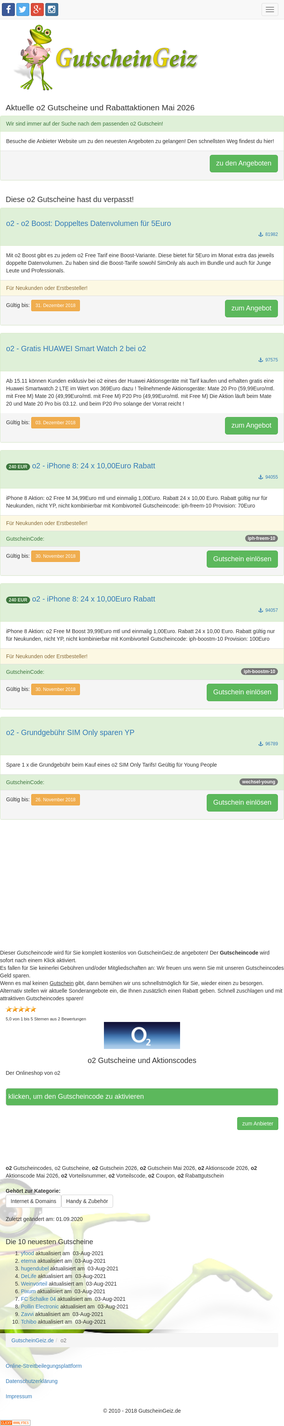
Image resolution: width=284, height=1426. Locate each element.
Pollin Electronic (40, 1306)
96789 (268, 743)
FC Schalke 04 (38, 1299)
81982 (268, 234)
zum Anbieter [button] (257, 1123)
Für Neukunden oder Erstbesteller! (47, 288)
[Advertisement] (142, 895)
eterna (28, 1261)
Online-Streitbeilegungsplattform (44, 1366)
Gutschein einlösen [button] (242, 559)
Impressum (19, 1396)
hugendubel (35, 1268)
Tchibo (28, 1322)
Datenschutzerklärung (31, 1381)
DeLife (28, 1276)
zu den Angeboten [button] (243, 163)
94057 (268, 610)
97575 (268, 360)
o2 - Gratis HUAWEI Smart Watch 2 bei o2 (76, 348)
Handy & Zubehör (87, 1201)
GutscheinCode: (142, 538)
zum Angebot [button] (251, 308)
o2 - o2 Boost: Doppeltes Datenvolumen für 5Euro (88, 223)
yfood (27, 1253)
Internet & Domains (33, 1201)
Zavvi (27, 1314)
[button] (142, 1035)
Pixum (28, 1291)
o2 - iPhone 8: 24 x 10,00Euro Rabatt (93, 466)
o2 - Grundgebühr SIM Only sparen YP (70, 732)
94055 (268, 477)
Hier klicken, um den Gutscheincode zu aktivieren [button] (77, 1096)
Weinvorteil (34, 1284)
